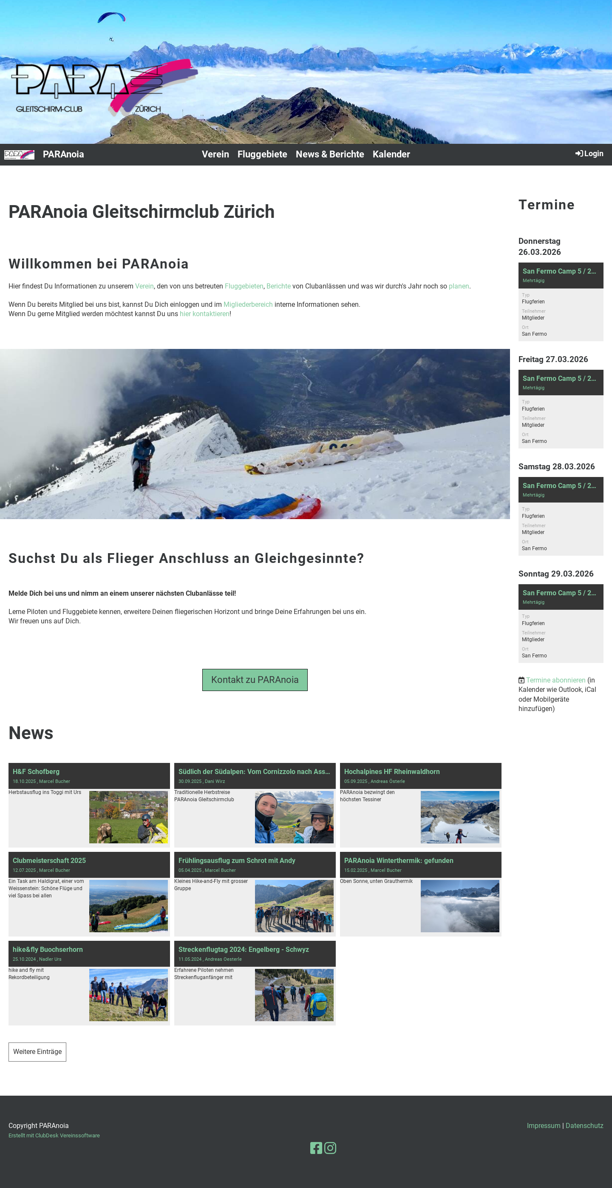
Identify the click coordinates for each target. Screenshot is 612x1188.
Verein (215, 154)
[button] (561, 302)
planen (459, 286)
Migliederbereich (248, 304)
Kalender (391, 154)
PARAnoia (63, 154)
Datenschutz (585, 1126)
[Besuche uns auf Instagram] (330, 1148)
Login (589, 153)
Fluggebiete (262, 154)
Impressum (544, 1126)
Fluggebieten (244, 286)
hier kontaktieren (205, 314)
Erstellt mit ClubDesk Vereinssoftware (54, 1135)
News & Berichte (330, 154)
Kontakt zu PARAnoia (255, 679)
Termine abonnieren (556, 680)
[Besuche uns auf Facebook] (316, 1148)
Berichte (278, 286)
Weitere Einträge (37, 1052)
